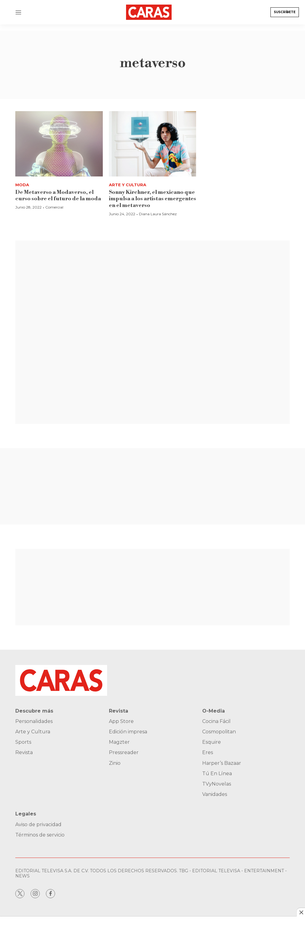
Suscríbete (285, 12)
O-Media (213, 711)
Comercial (54, 207)
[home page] (149, 12)
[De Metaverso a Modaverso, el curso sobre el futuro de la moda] (59, 143)
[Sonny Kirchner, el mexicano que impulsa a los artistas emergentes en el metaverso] (152, 143)
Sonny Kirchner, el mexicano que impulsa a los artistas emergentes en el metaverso (152, 199)
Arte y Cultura (127, 184)
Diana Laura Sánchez (158, 214)
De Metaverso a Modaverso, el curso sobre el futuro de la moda (58, 195)
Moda (22, 184)
